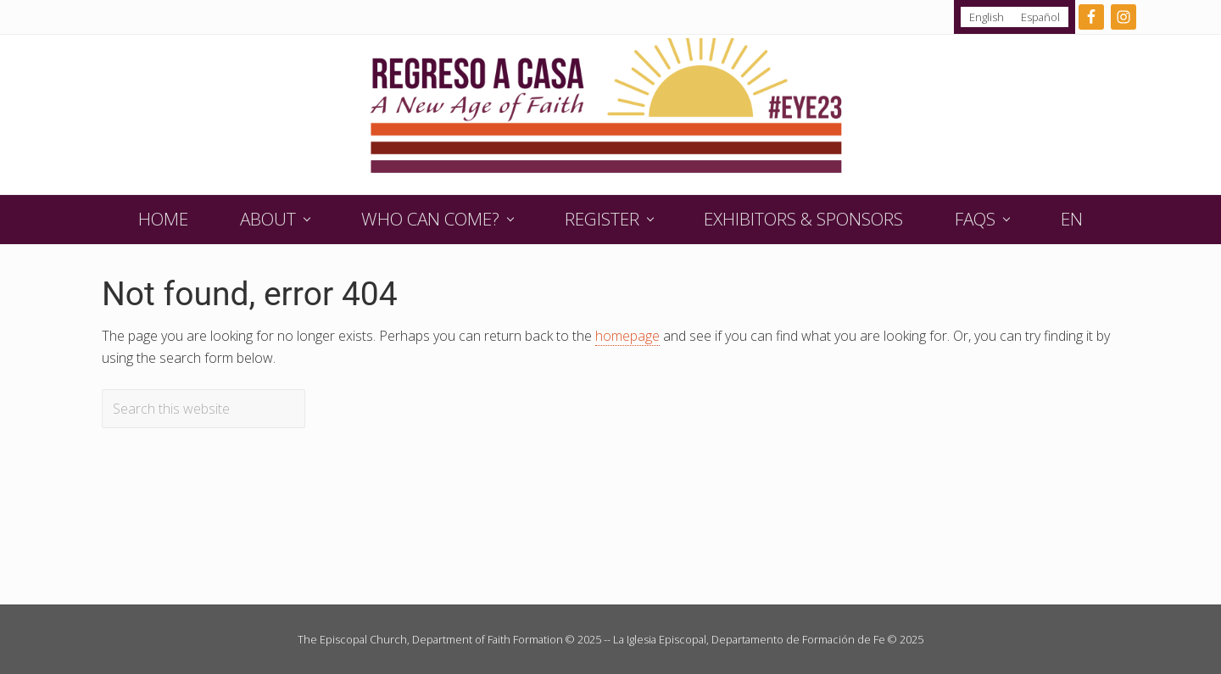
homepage (627, 335)
